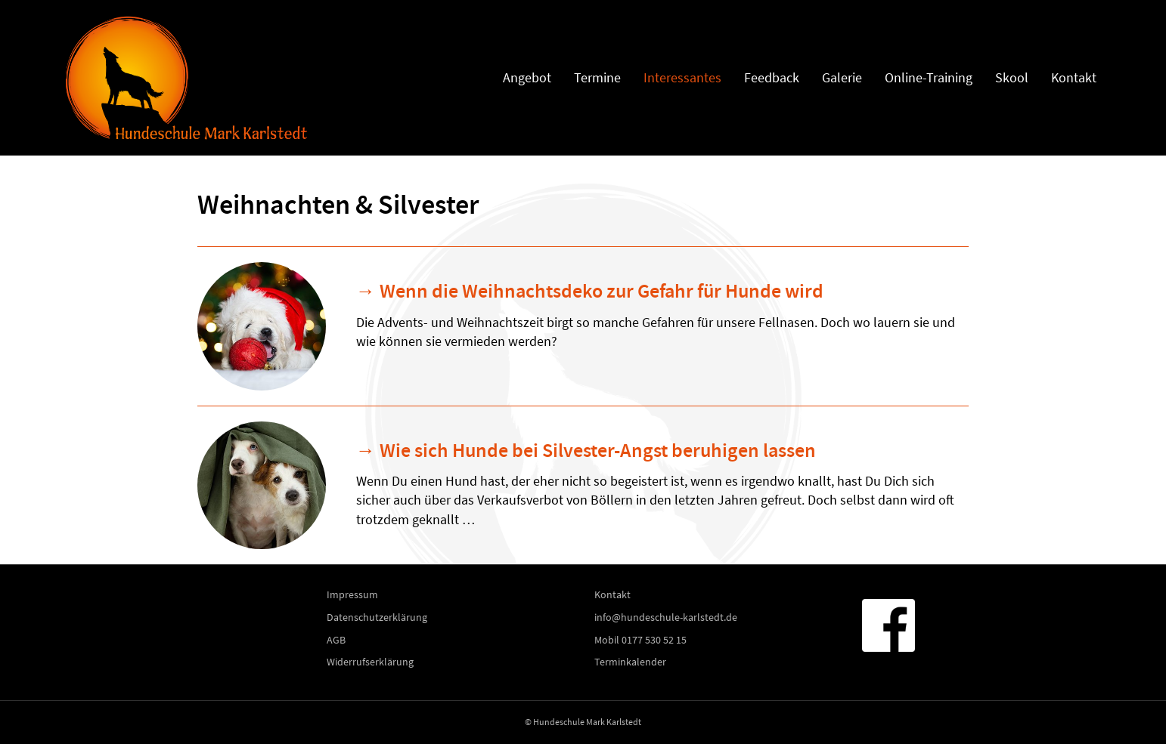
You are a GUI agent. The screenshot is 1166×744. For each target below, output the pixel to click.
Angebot (527, 77)
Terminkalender (630, 661)
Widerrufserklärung (370, 661)
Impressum (352, 594)
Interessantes (682, 77)
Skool (1011, 77)
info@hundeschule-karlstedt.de (665, 617)
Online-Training (928, 77)
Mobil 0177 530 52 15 (640, 640)
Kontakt (1073, 77)
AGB (336, 640)
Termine (597, 77)
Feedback (771, 77)
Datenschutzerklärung (377, 617)
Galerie (842, 77)
